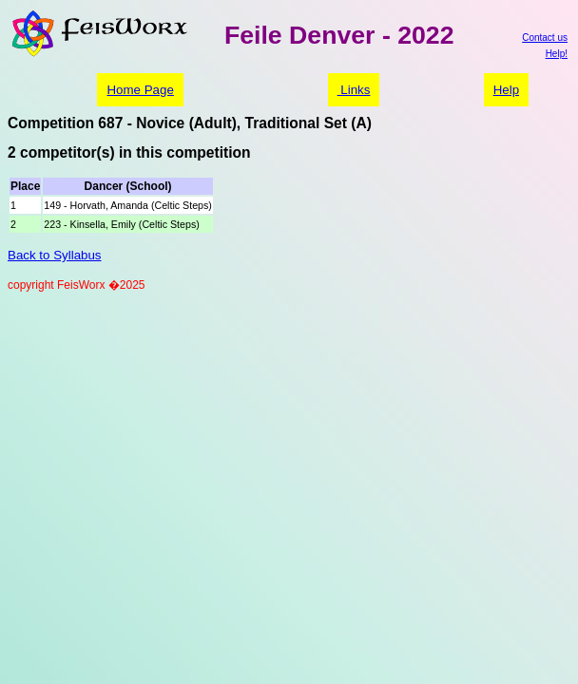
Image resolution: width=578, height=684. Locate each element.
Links (354, 90)
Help (506, 90)
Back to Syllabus (55, 255)
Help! (557, 53)
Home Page (139, 90)
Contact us (545, 37)
